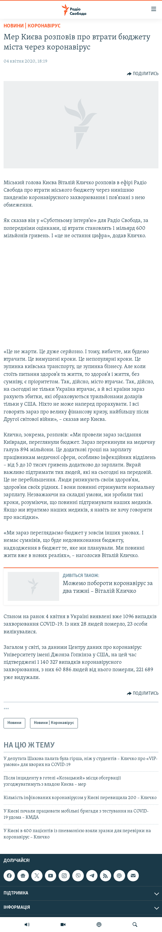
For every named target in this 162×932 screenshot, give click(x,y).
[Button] (143, 74)
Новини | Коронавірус (32, 26)
